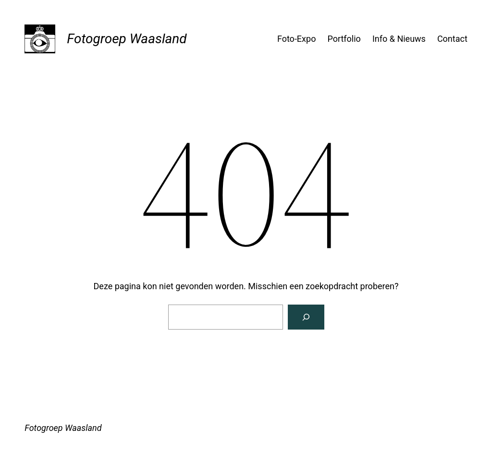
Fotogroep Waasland (126, 39)
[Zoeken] (306, 317)
